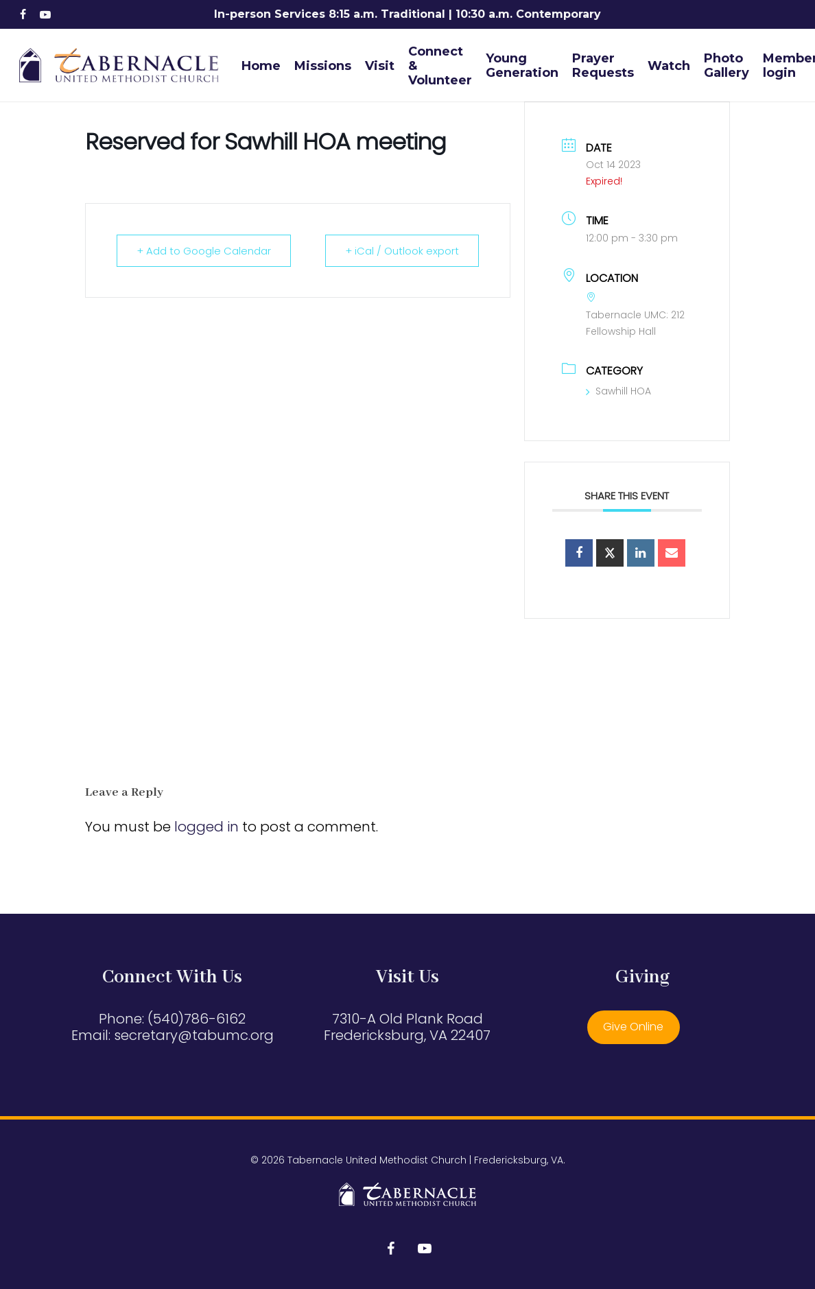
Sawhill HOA (618, 391)
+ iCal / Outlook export (402, 251)
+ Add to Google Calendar (204, 251)
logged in (206, 826)
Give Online (633, 1026)
